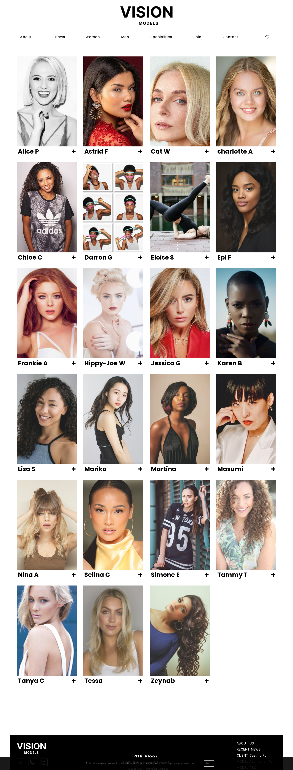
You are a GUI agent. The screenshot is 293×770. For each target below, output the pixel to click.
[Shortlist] (263, 37)
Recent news (249, 749)
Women (92, 36)
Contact (231, 36)
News (60, 36)
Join (197, 36)
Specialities (161, 36)
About (26, 36)
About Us (245, 743)
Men (125, 36)
